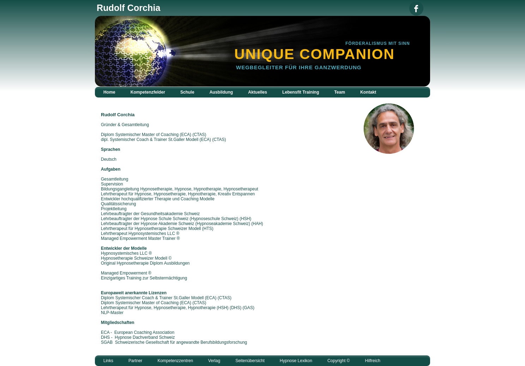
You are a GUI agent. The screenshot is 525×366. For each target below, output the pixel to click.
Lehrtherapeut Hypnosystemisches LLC (138, 233)
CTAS (224, 297)
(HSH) (222, 307)
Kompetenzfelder (148, 92)
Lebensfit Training (300, 92)
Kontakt (368, 92)
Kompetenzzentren (175, 360)
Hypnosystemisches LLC (124, 253)
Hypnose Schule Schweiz (164, 218)
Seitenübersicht (250, 360)
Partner (135, 360)
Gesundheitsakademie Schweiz (170, 213)
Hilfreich (372, 360)
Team (339, 92)
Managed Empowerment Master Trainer (138, 238)
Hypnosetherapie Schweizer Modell (167, 228)
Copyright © (338, 360)
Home (109, 92)
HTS (208, 228)
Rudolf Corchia (118, 114)
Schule (187, 92)
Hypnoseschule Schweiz (214, 218)
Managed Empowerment (124, 273)
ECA (210, 297)
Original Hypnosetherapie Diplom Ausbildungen (145, 263)
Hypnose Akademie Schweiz (167, 223)
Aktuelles (257, 92)
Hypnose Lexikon (296, 360)
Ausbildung (221, 92)
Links (108, 360)
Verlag (214, 360)
